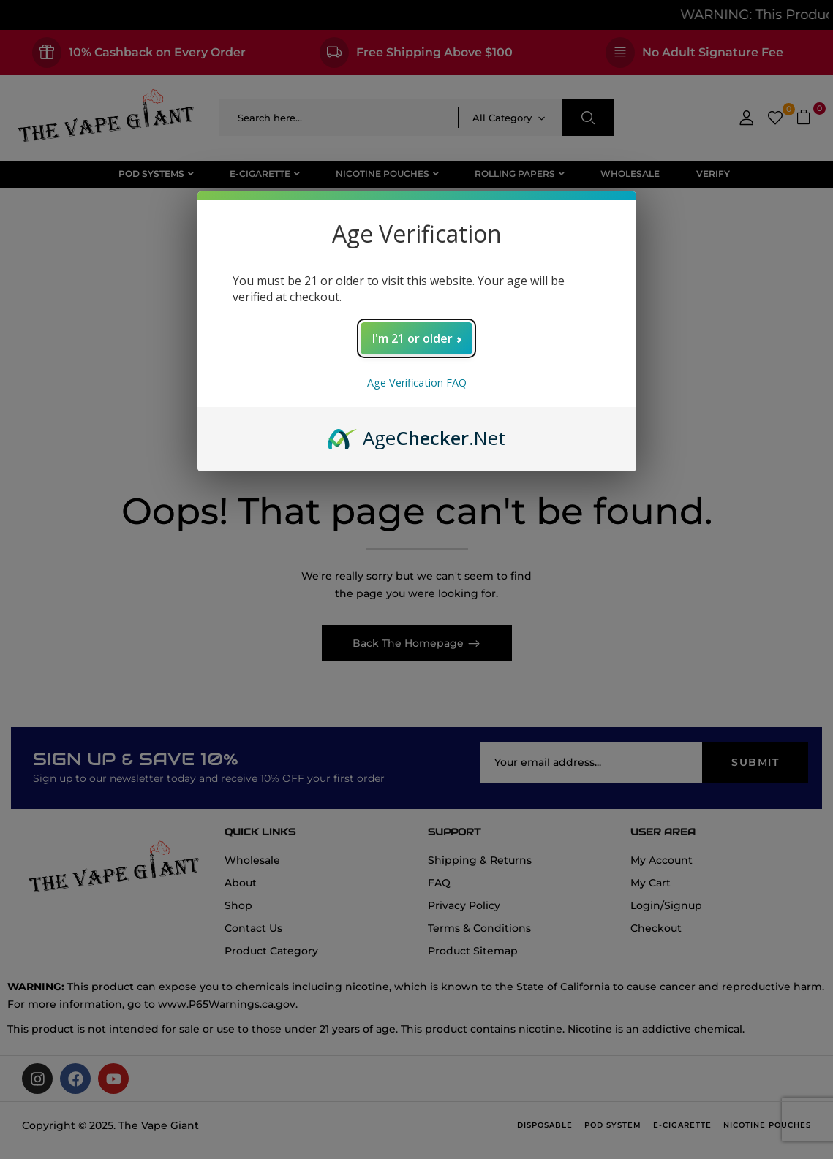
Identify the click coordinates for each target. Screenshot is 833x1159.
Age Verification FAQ (417, 383)
